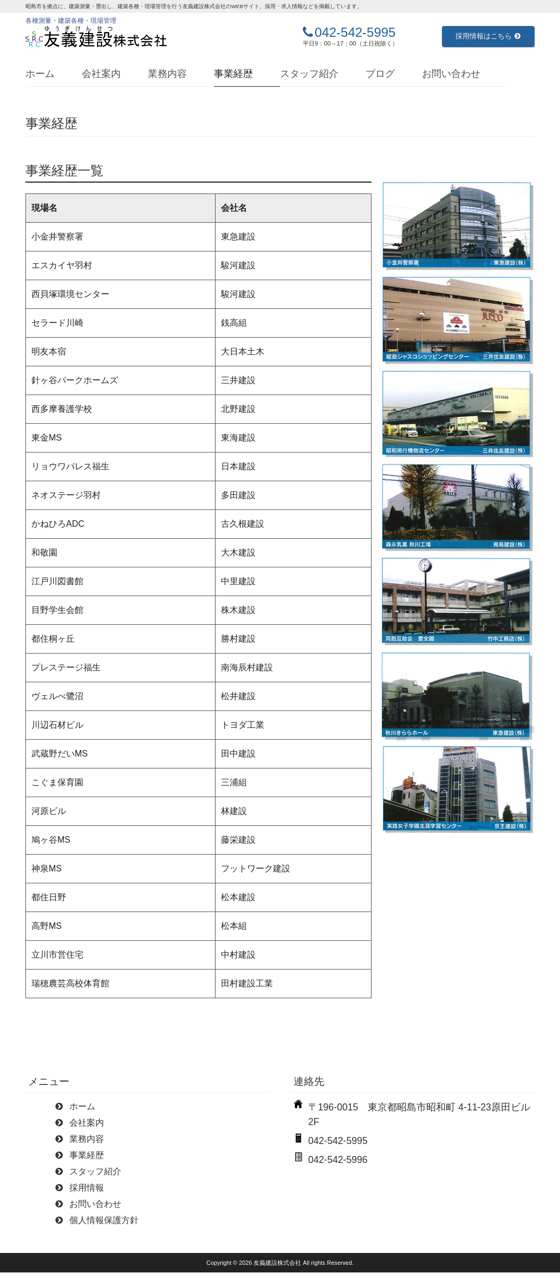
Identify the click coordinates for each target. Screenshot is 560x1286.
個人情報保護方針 (104, 1220)
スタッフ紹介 (309, 73)
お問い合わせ (451, 73)
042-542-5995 (355, 32)
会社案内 (101, 73)
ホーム (40, 73)
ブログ (380, 73)
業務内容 (167, 73)
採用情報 (86, 1187)
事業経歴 (233, 73)
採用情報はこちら (487, 36)
